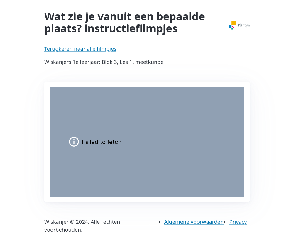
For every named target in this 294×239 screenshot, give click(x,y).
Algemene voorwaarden (194, 221)
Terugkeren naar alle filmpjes (80, 48)
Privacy (238, 221)
